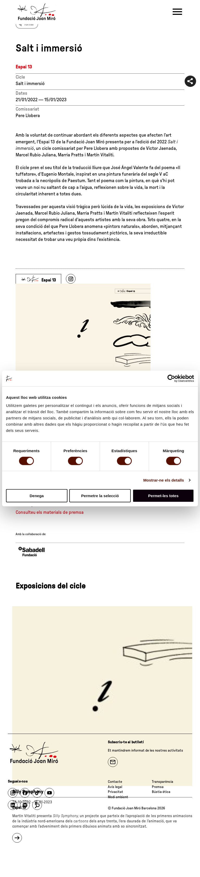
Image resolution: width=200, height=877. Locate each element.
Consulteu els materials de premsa (50, 512)
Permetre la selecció (100, 496)
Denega (37, 496)
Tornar (29, 24)
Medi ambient (118, 797)
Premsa (158, 787)
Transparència (162, 782)
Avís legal (115, 787)
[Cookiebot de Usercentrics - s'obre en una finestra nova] (171, 378)
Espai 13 (24, 67)
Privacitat (115, 792)
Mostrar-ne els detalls (163, 480)
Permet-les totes (163, 496)
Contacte (115, 782)
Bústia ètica (161, 792)
